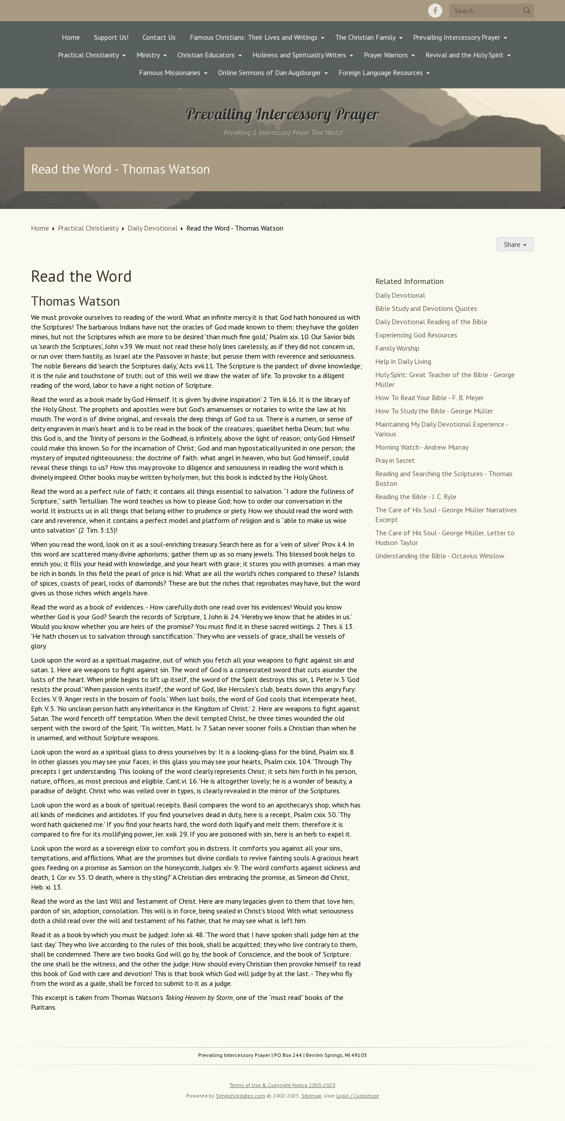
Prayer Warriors (386, 54)
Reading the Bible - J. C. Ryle (415, 496)
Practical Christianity (88, 54)
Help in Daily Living (403, 361)
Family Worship (397, 348)
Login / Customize (357, 1095)
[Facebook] (435, 10)
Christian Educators (206, 54)
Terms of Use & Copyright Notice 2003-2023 (282, 1085)
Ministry (148, 54)
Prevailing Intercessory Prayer (456, 37)
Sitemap (311, 1095)
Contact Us (159, 37)
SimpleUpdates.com (240, 1095)
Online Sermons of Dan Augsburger (269, 72)
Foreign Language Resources (381, 72)
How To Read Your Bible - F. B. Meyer (429, 397)
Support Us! (111, 37)
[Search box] (491, 11)
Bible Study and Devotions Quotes (426, 308)
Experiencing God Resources (416, 334)
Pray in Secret (395, 460)
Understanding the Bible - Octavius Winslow (440, 555)
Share (515, 244)
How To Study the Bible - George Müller (434, 410)
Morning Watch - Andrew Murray (421, 447)
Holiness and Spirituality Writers (299, 54)
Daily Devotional (152, 227)
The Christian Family (365, 37)
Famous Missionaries (169, 72)
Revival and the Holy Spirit (465, 54)
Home (71, 37)
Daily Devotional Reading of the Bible (431, 321)
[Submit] (527, 11)
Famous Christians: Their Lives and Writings (253, 37)
